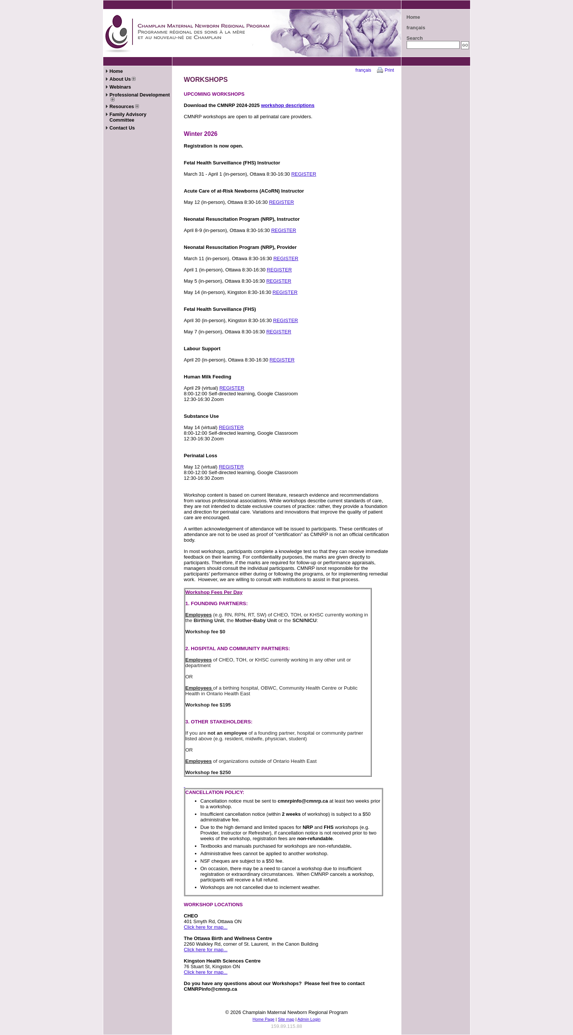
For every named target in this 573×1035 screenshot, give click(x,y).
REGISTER (303, 174)
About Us (123, 79)
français (416, 27)
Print (389, 70)
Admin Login (308, 1019)
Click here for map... (206, 927)
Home (413, 17)
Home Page (263, 1019)
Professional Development (140, 96)
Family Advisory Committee (128, 117)
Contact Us (122, 128)
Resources (124, 106)
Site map (286, 1019)
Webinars (120, 87)
